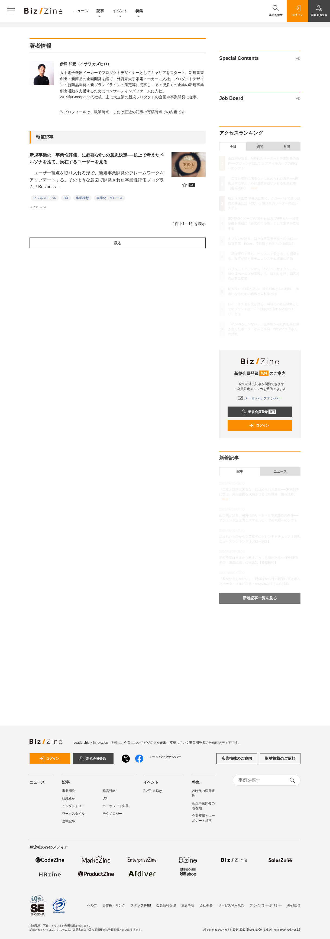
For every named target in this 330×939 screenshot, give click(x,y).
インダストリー (73, 806)
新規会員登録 (258, 412)
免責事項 (187, 905)
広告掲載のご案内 (237, 758)
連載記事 (68, 821)
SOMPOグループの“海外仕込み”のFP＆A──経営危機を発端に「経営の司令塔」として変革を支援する (263, 223)
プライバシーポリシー (266, 905)
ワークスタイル (73, 813)
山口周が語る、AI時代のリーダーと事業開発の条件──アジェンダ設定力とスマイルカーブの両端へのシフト (263, 163)
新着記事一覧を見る (260, 598)
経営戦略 (109, 791)
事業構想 (82, 198)
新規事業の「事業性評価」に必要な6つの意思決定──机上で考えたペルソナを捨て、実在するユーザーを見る (97, 158)
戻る (117, 243)
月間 (286, 146)
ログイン (259, 425)
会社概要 (206, 905)
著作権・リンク (113, 905)
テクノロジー (112, 813)
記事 (100, 11)
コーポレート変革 (116, 806)
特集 (139, 11)
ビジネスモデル (44, 198)
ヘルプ (92, 905)
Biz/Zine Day (152, 791)
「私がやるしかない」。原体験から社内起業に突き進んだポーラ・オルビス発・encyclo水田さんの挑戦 (263, 329)
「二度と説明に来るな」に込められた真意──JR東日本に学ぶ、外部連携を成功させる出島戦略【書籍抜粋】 (263, 183)
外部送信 (293, 905)
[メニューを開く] (11, 11)
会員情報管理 (166, 905)
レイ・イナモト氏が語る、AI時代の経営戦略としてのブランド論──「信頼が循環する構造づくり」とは (263, 309)
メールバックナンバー (260, 398)
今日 (233, 146)
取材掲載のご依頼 (280, 758)
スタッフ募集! (141, 905)
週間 (260, 146)
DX (66, 198)
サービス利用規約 (231, 905)
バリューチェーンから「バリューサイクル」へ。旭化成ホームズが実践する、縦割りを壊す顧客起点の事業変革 (263, 274)
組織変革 (68, 798)
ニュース (80, 11)
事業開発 (68, 791)
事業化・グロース (109, 198)
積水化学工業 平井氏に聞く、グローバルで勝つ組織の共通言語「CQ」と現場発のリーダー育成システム (264, 203)
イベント (119, 11)
